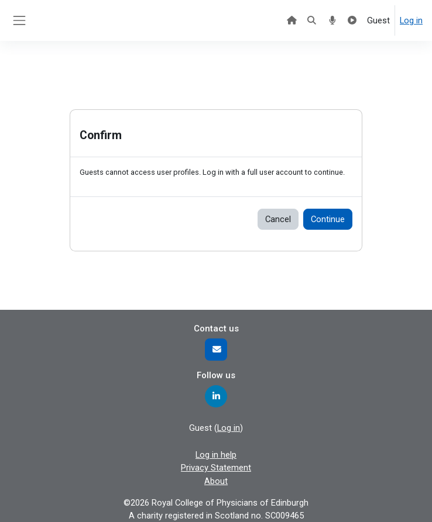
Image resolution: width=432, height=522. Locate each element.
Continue (328, 219)
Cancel (278, 219)
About (216, 481)
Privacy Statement (216, 467)
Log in (411, 20)
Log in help (216, 455)
